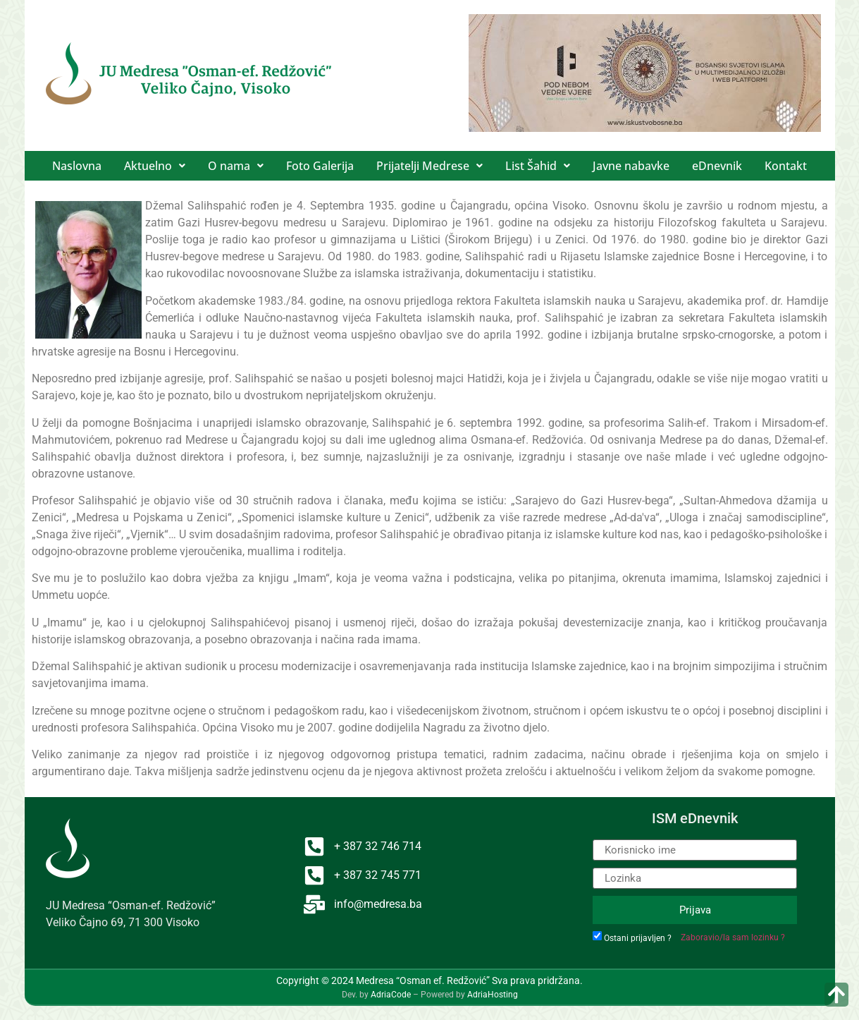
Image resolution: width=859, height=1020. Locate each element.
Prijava (695, 910)
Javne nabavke (631, 166)
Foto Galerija (320, 166)
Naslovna (76, 166)
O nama (236, 166)
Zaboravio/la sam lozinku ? (733, 937)
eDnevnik (717, 166)
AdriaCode (391, 995)
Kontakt (786, 166)
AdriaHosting (492, 995)
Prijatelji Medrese (429, 166)
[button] (154, 166)
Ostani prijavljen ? (638, 938)
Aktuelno (154, 166)
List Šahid (537, 166)
